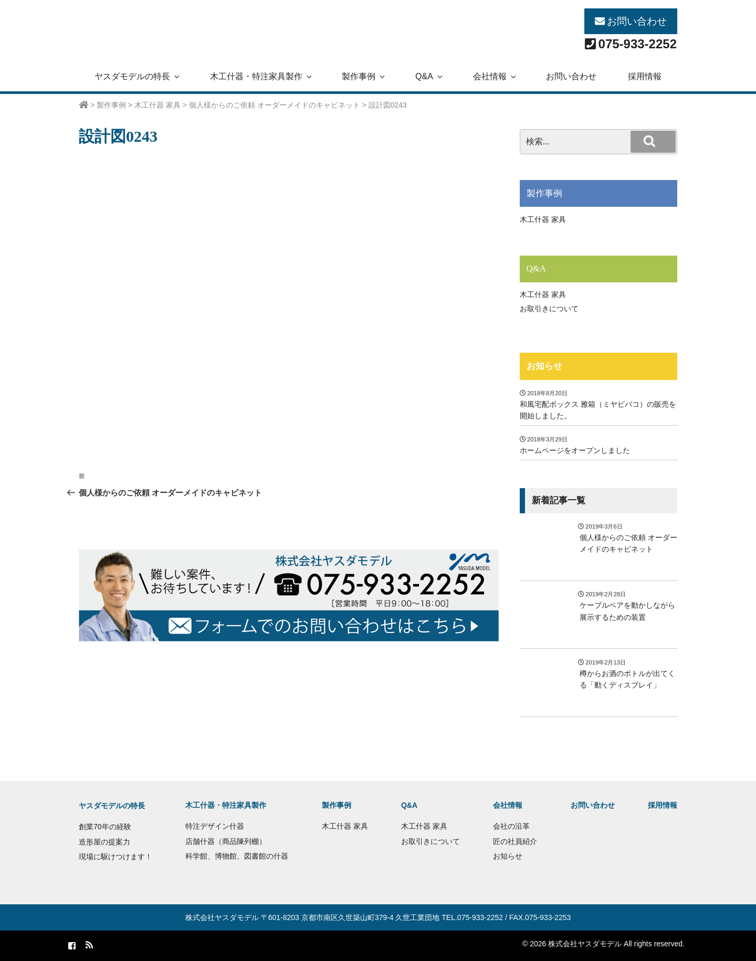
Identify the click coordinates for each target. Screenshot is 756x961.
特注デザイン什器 (214, 826)
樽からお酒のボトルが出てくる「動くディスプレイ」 (627, 679)
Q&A (429, 76)
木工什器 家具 (543, 219)
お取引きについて (549, 308)
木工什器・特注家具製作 (261, 76)
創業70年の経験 (105, 826)
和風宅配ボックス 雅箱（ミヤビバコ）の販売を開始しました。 (598, 410)
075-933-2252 (637, 44)
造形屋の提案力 (104, 842)
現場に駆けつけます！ (115, 856)
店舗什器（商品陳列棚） (225, 841)
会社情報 (495, 76)
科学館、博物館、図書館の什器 (236, 856)
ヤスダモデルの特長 (137, 76)
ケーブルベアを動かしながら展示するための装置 (627, 611)
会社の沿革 (511, 826)
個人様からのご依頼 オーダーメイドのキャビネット (628, 543)
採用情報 (645, 76)
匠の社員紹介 (515, 841)
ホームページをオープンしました (575, 450)
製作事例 (364, 76)
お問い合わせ (637, 21)
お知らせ (544, 366)
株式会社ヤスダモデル (222, 917)
